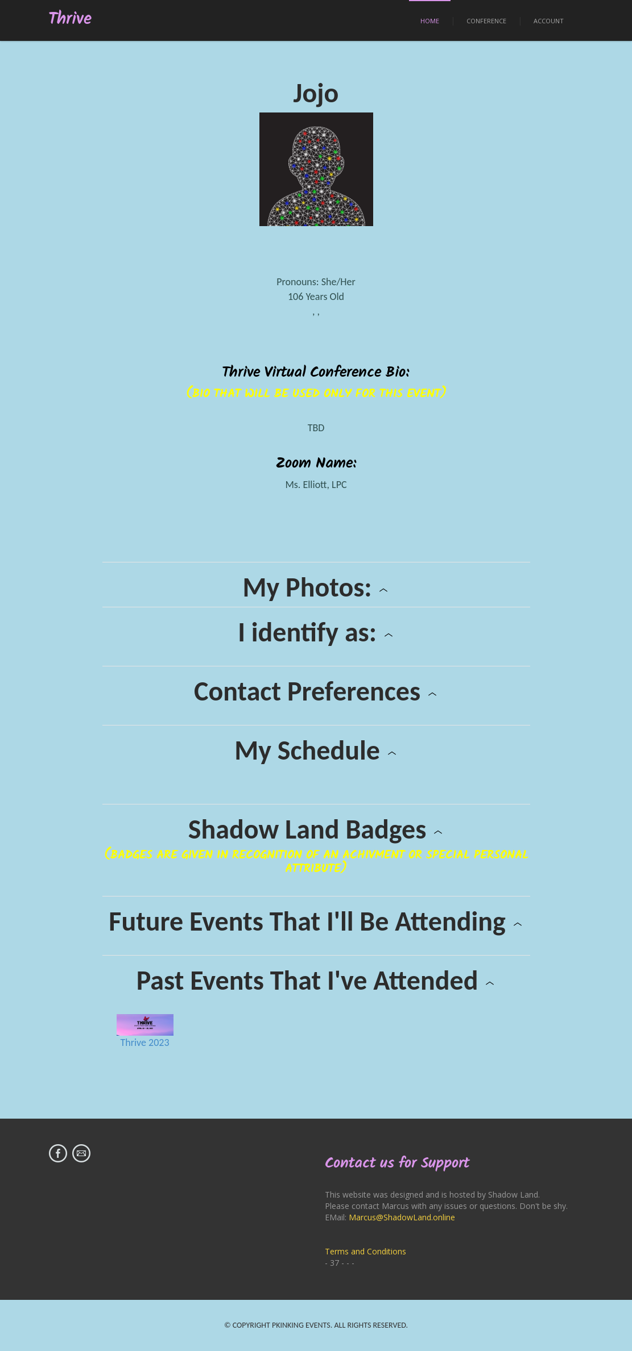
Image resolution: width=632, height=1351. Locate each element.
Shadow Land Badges (316, 829)
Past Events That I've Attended (316, 980)
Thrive (70, 19)
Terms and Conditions (365, 1251)
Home (429, 20)
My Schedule (316, 750)
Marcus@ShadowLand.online (402, 1217)
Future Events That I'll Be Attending (316, 921)
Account (549, 20)
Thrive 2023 (144, 1042)
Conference (486, 20)
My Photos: (316, 587)
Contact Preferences (316, 691)
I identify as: (316, 632)
